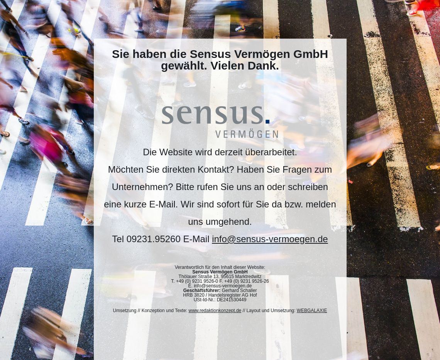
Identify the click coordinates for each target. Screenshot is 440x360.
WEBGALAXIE (312, 310)
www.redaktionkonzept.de (215, 310)
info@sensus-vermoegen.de (270, 239)
